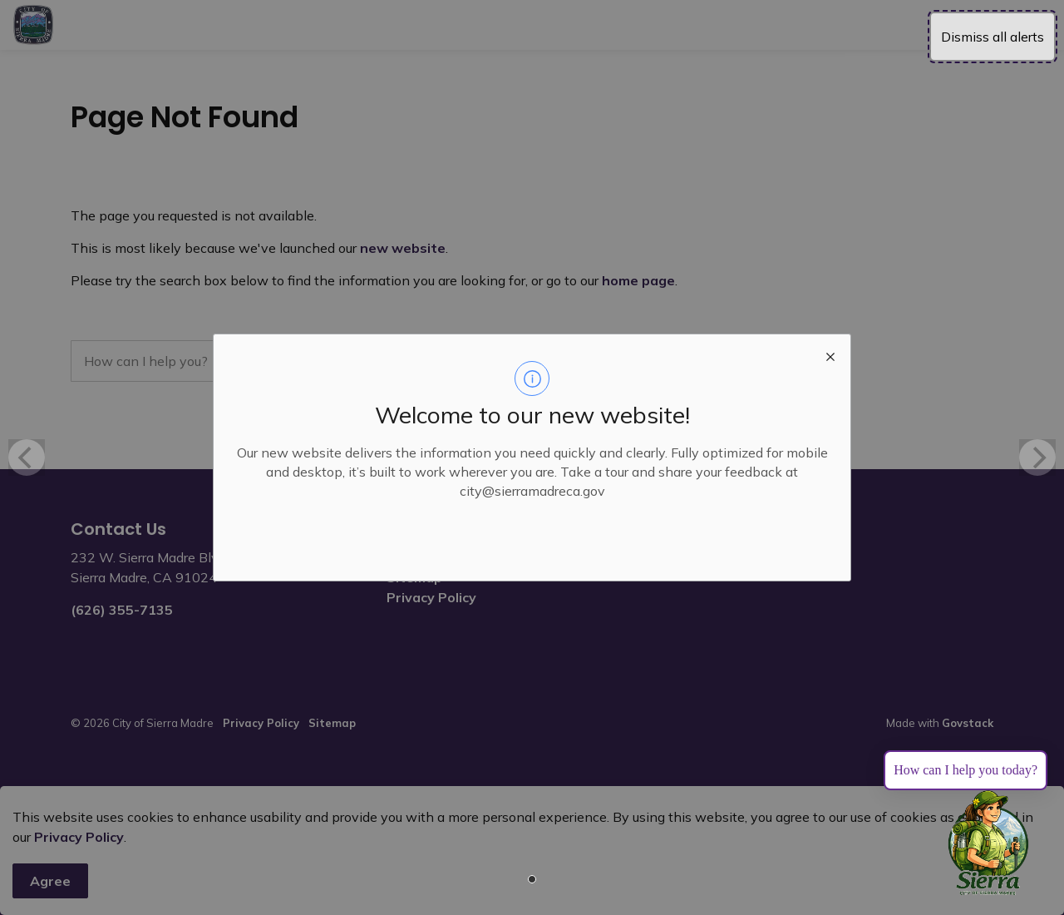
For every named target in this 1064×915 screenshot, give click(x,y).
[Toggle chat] (988, 843)
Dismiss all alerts (992, 36)
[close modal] (830, 354)
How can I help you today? (965, 770)
